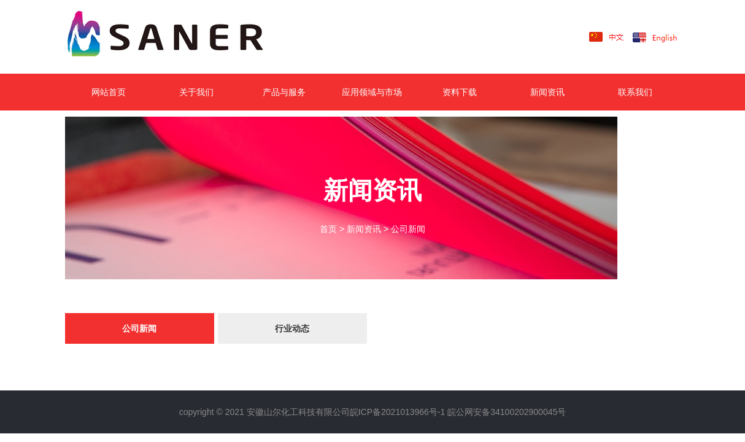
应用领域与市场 (372, 92)
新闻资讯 (547, 92)
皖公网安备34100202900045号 (506, 412)
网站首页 (108, 92)
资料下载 (459, 92)
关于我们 (196, 92)
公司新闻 (408, 229)
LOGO (184, 36)
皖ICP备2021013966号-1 (398, 412)
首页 (328, 229)
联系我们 (635, 92)
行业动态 (292, 328)
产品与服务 (284, 92)
